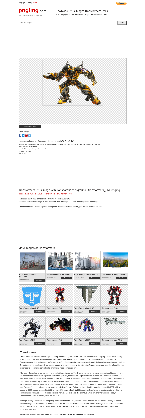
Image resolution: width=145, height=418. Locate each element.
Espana (34, 3)
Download (39, 280)
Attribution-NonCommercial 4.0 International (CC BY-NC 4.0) (50, 141)
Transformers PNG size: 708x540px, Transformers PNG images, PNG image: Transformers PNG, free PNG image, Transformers (63, 144)
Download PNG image (29, 126)
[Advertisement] (73, 42)
